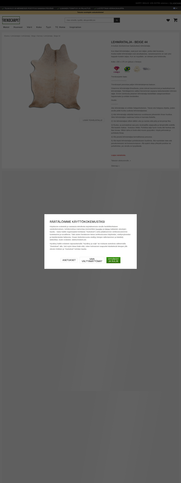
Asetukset (69, 260)
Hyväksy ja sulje (113, 260)
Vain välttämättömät (92, 260)
